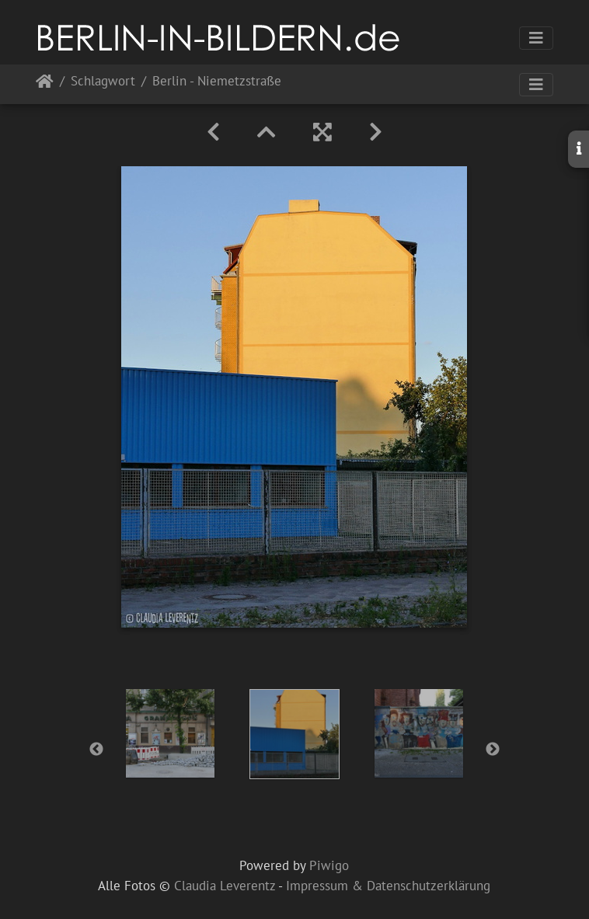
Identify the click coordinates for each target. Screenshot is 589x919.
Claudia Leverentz (224, 885)
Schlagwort (103, 82)
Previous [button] (96, 749)
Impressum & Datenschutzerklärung (388, 885)
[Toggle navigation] (536, 38)
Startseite (45, 84)
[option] (170, 733)
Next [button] (492, 749)
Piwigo (329, 865)
